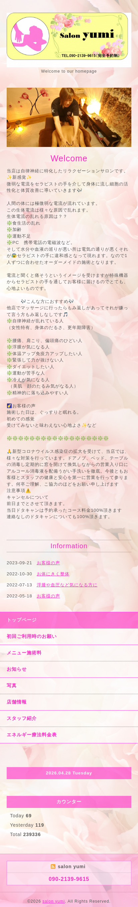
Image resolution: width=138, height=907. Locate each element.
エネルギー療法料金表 (32, 734)
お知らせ (17, 669)
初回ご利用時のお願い (32, 636)
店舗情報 (17, 702)
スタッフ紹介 (22, 718)
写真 (12, 685)
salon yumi (53, 901)
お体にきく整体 (53, 573)
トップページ (22, 620)
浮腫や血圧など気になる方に (67, 584)
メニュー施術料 (24, 652)
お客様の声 (48, 562)
